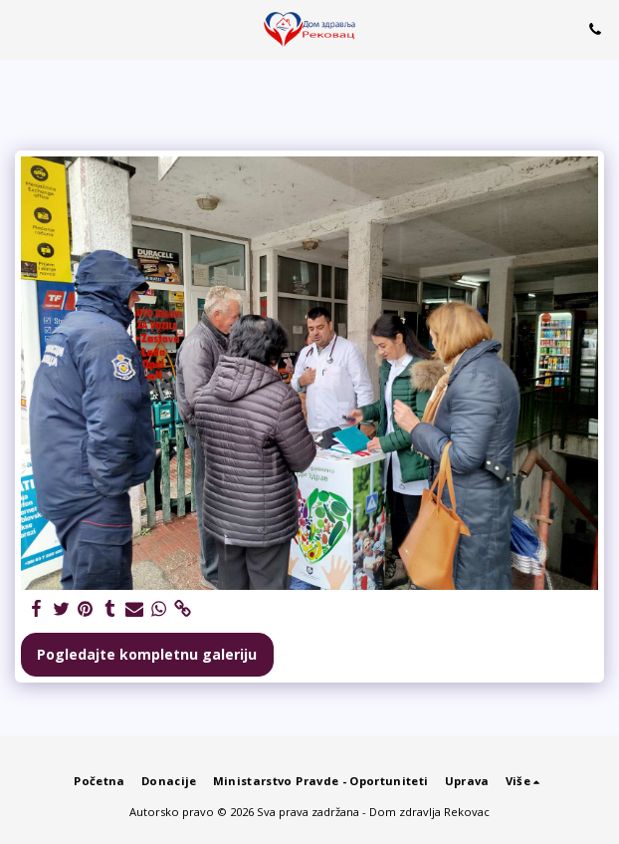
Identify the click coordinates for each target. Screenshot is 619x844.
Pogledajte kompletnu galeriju (147, 654)
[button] (22, 28)
